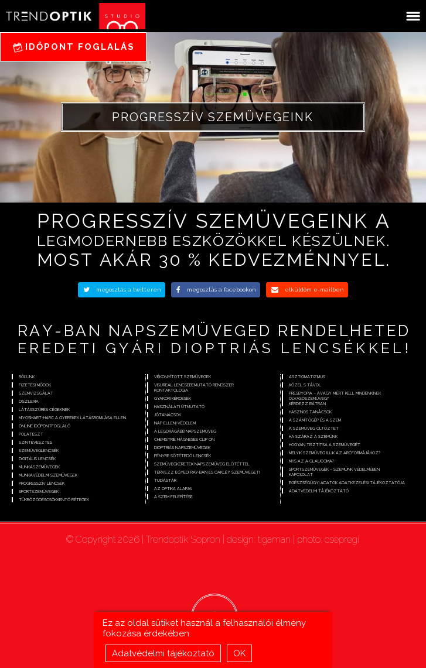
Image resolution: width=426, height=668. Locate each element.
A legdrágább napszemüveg (185, 431)
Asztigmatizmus (307, 376)
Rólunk (27, 376)
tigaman (274, 539)
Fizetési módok (35, 385)
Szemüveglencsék (39, 450)
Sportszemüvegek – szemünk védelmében (334, 469)
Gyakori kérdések (172, 398)
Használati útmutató (179, 406)
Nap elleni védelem (175, 423)
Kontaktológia (171, 390)
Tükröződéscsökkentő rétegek (54, 499)
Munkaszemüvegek (39, 467)
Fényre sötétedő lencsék (182, 455)
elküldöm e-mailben (307, 289)
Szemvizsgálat (36, 393)
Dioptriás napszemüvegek (182, 447)
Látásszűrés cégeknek (44, 409)
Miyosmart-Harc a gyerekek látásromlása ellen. (73, 417)
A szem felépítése (173, 496)
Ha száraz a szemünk (313, 436)
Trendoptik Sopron (183, 539)
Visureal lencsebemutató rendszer (194, 385)
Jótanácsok (167, 414)
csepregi (342, 539)
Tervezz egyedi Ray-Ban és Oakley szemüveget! (207, 472)
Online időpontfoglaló (44, 426)
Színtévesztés (35, 442)
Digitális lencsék (37, 458)
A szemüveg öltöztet (314, 428)
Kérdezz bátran (307, 403)
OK (239, 655)
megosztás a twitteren (122, 289)
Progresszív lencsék (41, 483)
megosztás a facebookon (216, 289)
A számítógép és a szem (315, 420)
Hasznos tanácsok (310, 411)
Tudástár (165, 480)
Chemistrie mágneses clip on (184, 439)
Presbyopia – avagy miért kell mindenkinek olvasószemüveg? (335, 395)
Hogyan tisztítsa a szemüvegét (324, 444)
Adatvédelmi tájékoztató (163, 655)
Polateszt (31, 434)
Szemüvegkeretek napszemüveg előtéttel (202, 464)
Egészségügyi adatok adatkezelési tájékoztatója (347, 482)
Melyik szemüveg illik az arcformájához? (334, 452)
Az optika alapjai (173, 488)
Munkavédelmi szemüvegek (48, 475)
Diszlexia (29, 401)
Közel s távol (305, 385)
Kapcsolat (301, 474)
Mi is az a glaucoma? (311, 461)
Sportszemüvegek (39, 491)
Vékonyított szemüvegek (182, 376)
